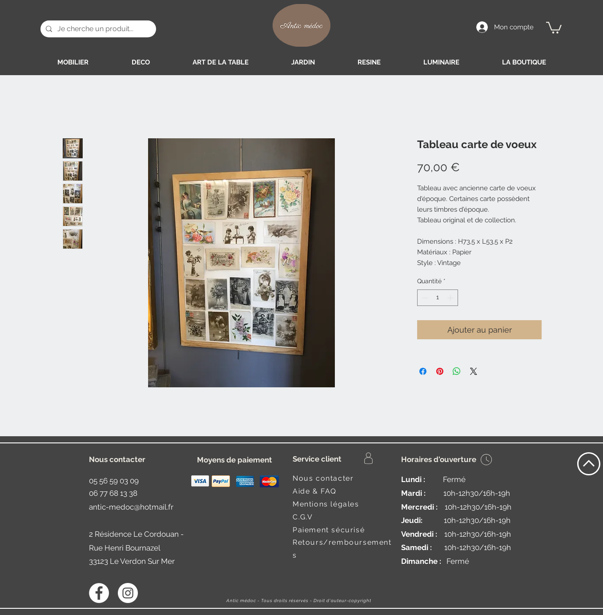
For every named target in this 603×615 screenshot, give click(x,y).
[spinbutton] (438, 297)
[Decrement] (424, 297)
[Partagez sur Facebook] (423, 371)
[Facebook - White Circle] (99, 593)
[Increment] (451, 297)
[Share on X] (473, 371)
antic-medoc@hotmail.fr (131, 506)
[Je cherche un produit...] (97, 28)
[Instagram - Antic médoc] (128, 593)
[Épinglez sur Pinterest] (439, 371)
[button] (554, 26)
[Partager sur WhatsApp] (456, 371)
